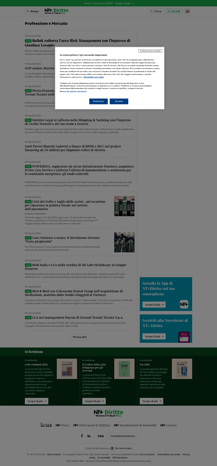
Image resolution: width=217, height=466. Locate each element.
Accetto (119, 101)
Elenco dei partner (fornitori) (73, 91)
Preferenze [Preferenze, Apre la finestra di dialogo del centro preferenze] (98, 101)
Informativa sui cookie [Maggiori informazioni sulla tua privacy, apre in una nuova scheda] (93, 77)
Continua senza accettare (150, 51)
